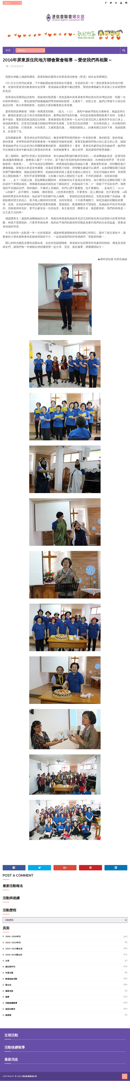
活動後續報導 (17, 66)
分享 (7, 961)
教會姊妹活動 (11, 979)
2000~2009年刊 (13, 936)
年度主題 (9, 973)
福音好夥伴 (10, 1009)
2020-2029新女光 (13, 955)
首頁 (8, 50)
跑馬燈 (8, 1015)
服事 (7, 997)
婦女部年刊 (10, 967)
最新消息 (9, 991)
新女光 (8, 985)
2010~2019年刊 (13, 942)
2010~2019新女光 (13, 949)
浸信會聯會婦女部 (29, 1076)
